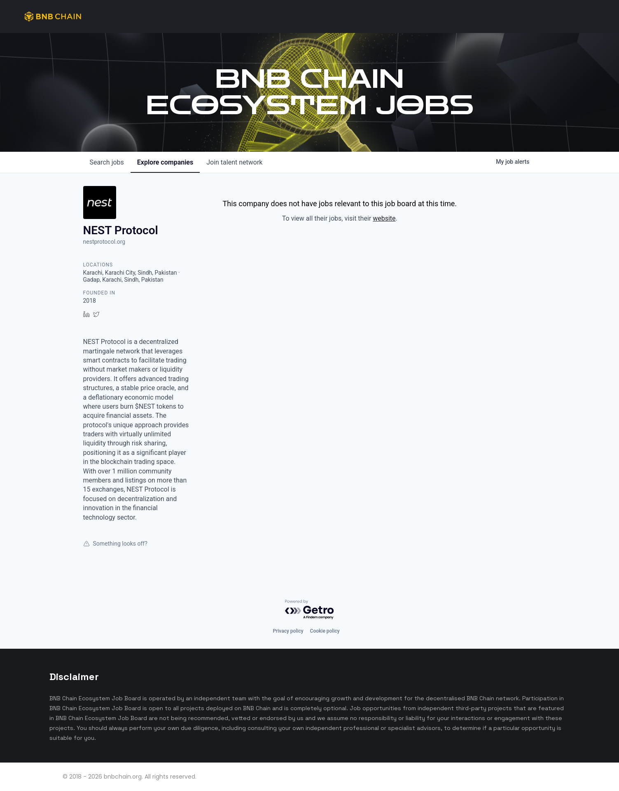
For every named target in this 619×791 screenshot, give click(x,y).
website (384, 218)
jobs (107, 162)
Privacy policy (288, 631)
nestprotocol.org (104, 241)
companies (165, 162)
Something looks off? (115, 543)
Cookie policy (325, 631)
